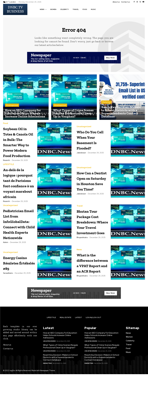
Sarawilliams (8, 318)
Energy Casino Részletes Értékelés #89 (14, 302)
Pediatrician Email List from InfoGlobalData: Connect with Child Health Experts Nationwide (22, 260)
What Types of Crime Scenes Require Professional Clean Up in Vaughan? (60, 390)
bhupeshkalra (82, 282)
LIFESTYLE (8, 177)
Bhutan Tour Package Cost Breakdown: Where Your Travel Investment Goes (93, 260)
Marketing (106, 104)
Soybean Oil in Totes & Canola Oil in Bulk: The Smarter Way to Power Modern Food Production (19, 149)
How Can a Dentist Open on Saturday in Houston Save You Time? (93, 195)
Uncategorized (12, 107)
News (79, 286)
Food (5, 125)
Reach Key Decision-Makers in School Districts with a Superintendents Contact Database (60, 401)
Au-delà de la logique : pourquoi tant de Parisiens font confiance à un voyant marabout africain (18, 206)
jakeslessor (81, 157)
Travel (80, 239)
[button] (101, 9)
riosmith (6, 173)
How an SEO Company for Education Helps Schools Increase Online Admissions (60, 379)
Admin (5, 282)
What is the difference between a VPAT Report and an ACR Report (92, 304)
